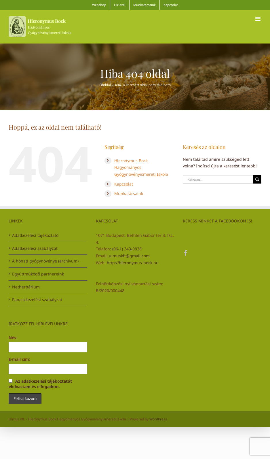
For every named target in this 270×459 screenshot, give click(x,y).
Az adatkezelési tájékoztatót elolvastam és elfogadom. (40, 383)
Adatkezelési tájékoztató (35, 235)
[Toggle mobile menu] (258, 19)
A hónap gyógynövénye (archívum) (45, 261)
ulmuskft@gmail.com (129, 255)
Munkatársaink (128, 193)
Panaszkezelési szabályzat (37, 299)
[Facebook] (186, 253)
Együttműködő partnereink (38, 274)
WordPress (158, 419)
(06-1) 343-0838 (127, 249)
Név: (13, 337)
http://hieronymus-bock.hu (133, 262)
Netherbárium (26, 287)
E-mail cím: (19, 359)
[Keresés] (257, 179)
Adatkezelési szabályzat (35, 248)
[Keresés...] (218, 179)
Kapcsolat (123, 184)
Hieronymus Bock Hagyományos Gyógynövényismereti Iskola (141, 167)
